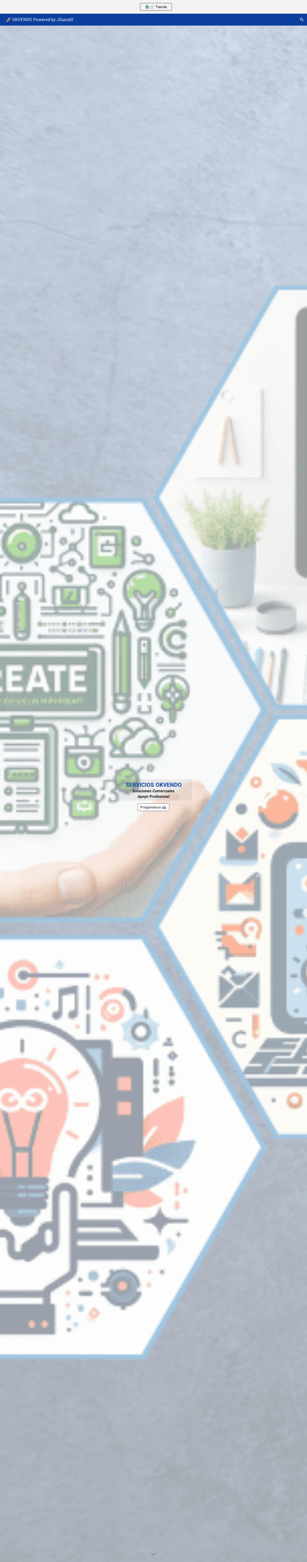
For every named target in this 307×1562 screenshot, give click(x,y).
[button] (302, 19)
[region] (153, 7)
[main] (153, 790)
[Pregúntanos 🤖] (153, 807)
